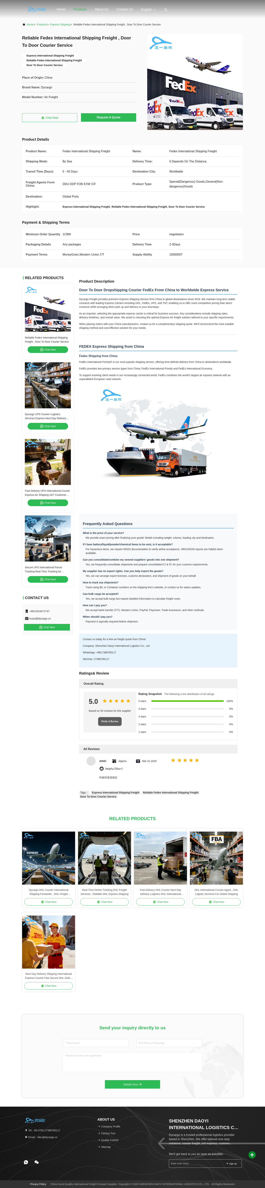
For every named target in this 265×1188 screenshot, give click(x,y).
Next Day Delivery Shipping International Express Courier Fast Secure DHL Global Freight (48, 976)
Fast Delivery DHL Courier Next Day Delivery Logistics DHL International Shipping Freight (160, 892)
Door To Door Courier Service (98, 796)
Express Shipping (60, 24)
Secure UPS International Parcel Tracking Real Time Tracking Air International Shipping (43, 571)
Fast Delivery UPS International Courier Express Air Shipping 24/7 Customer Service (47, 494)
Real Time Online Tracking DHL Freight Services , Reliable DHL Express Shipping (104, 891)
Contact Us (124, 9)
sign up (231, 1163)
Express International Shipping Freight (115, 792)
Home (61, 9)
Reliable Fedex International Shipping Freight (170, 792)
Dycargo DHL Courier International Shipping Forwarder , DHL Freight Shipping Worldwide (48, 892)
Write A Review (110, 721)
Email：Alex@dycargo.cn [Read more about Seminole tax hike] (41, 1137)
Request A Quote (109, 117)
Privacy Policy (38, 1184)
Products (80, 9)
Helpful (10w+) (114, 768)
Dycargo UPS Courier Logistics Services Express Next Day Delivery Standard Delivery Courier (45, 418)
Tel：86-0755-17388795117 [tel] (42, 1130)
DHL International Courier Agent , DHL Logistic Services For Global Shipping (216, 891)
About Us (101, 9)
